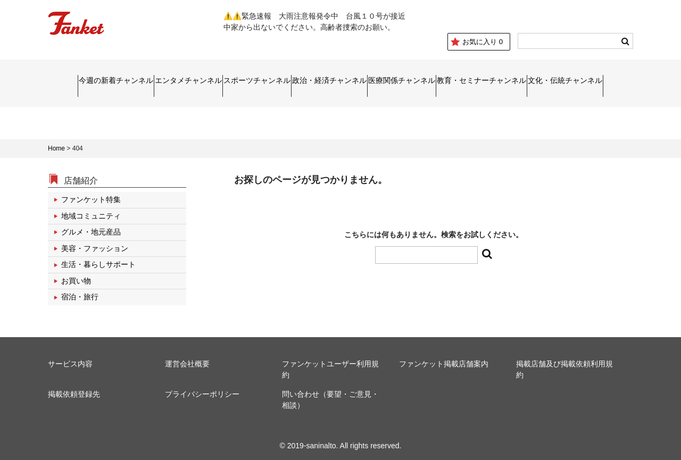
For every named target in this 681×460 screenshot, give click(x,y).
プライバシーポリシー (202, 389)
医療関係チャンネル (424, 81)
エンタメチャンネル (143, 81)
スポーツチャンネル (234, 81)
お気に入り (477, 41)
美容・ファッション (94, 243)
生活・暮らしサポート (98, 259)
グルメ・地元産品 (91, 227)
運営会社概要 (187, 359)
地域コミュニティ (91, 210)
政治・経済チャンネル (329, 81)
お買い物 (76, 275)
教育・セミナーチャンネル (523, 81)
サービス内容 (70, 359)
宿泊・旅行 (79, 292)
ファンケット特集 (91, 194)
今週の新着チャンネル (48, 81)
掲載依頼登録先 (74, 389)
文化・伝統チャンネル (631, 81)
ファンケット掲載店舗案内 (443, 359)
